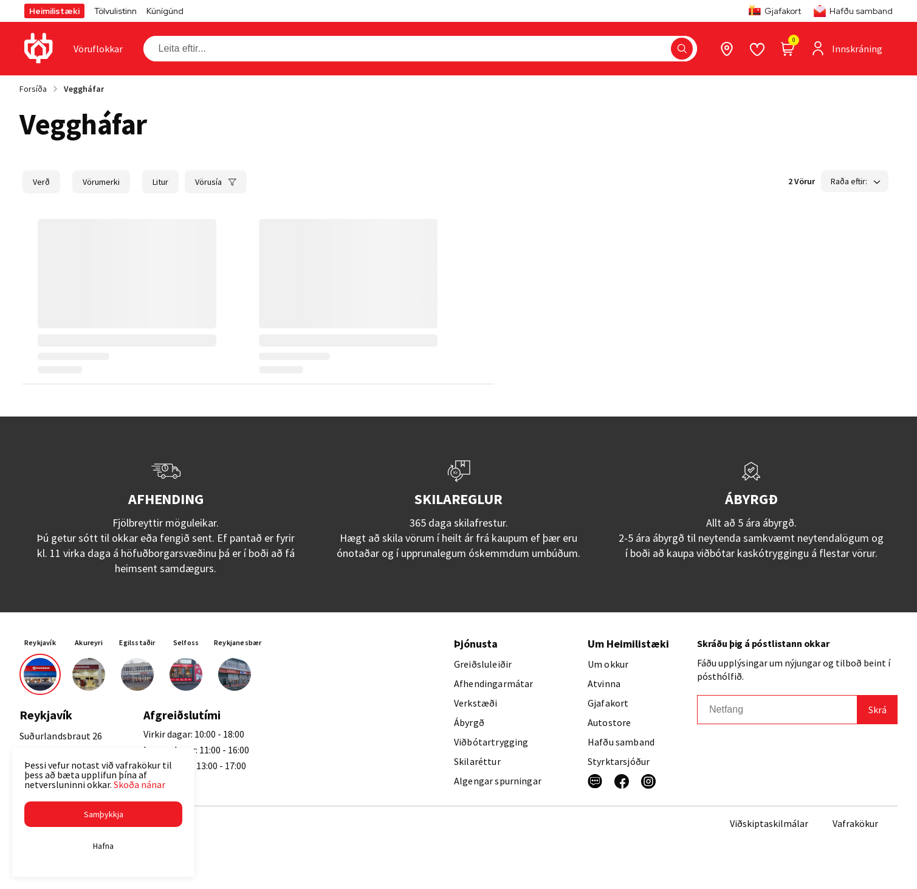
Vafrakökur (855, 823)
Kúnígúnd (165, 10)
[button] (103, 814)
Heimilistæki (54, 10)
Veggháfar (84, 88)
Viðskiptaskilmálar (769, 823)
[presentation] (98, 48)
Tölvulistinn (115, 10)
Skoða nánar (139, 784)
